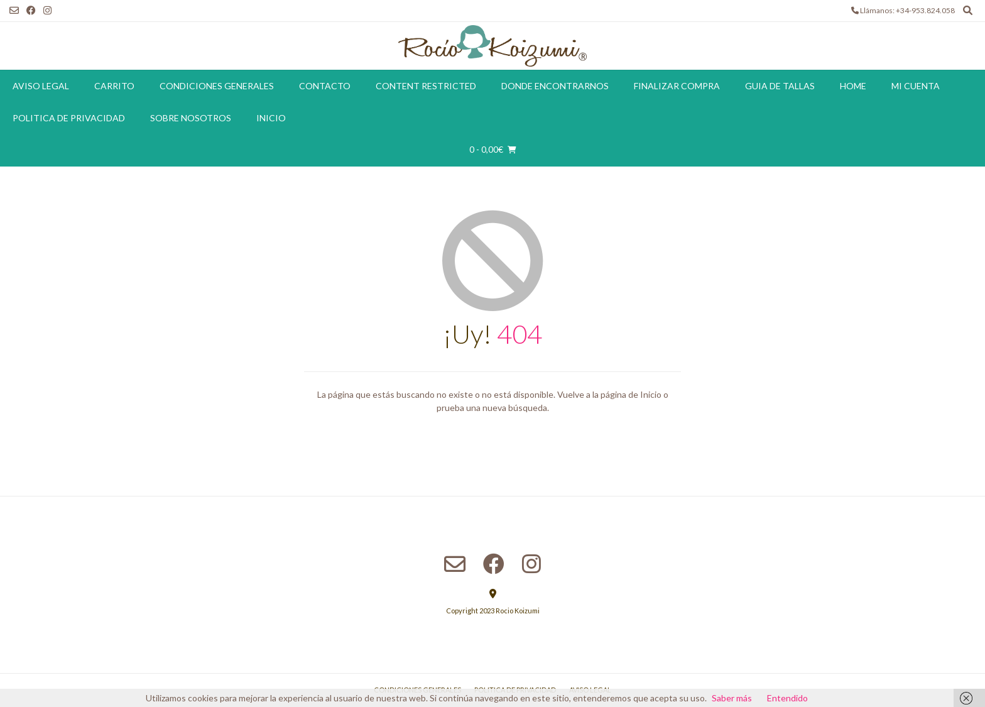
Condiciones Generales (217, 85)
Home (853, 85)
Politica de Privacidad (69, 117)
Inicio (271, 117)
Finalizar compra (677, 85)
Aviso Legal (41, 85)
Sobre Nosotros (190, 117)
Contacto (325, 85)
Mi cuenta (915, 85)
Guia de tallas (780, 85)
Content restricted (426, 85)
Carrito (114, 85)
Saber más (732, 698)
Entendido (787, 698)
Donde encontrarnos (555, 85)
